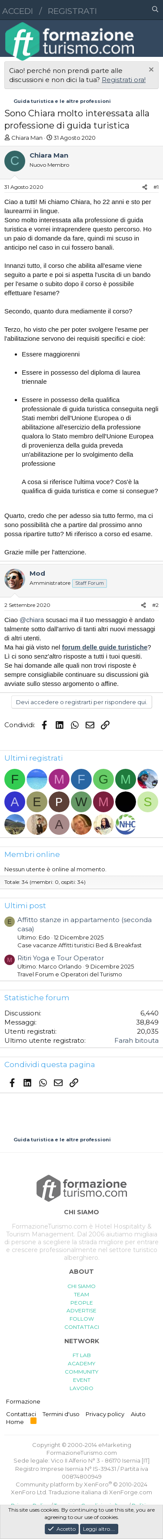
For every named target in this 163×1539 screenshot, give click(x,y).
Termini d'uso (61, 1413)
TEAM (81, 1294)
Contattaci (21, 1413)
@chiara (32, 619)
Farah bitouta (136, 1040)
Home (15, 1421)
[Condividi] (144, 187)
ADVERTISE (81, 1310)
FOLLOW (82, 1318)
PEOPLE (81, 1302)
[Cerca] (155, 10)
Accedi (17, 11)
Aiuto (138, 1413)
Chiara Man (27, 137)
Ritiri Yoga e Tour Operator (60, 958)
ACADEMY (81, 1363)
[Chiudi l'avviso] (150, 70)
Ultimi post (25, 905)
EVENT (81, 1380)
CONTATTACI (81, 1327)
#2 (155, 605)
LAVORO (81, 1388)
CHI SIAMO (81, 1286)
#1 (156, 187)
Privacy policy (105, 1413)
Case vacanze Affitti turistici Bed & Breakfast (79, 945)
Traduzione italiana (75, 1492)
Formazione (23, 1401)
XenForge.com (130, 1492)
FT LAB (82, 1355)
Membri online (32, 854)
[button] (117, 10)
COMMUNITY (81, 1371)
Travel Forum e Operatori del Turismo (69, 974)
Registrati (72, 11)
